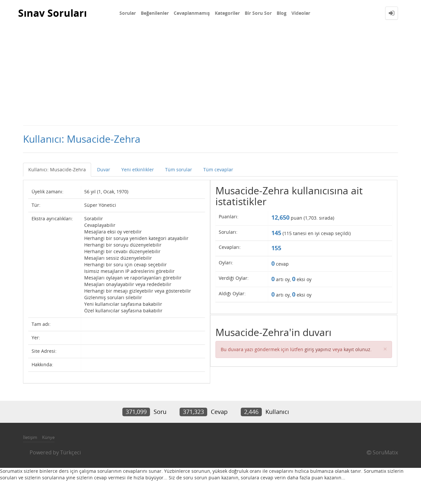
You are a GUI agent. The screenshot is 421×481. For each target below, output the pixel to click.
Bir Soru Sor (258, 13)
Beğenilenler (155, 13)
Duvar (103, 169)
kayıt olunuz (357, 349)
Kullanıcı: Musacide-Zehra (57, 169)
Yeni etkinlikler (137, 169)
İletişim (30, 437)
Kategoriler (227, 13)
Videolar (300, 13)
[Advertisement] (210, 76)
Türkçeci (70, 452)
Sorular (127, 13)
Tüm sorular (178, 169)
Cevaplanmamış (192, 13)
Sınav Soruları (52, 13)
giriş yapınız (318, 349)
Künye (48, 437)
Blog (281, 13)
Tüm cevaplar (218, 169)
